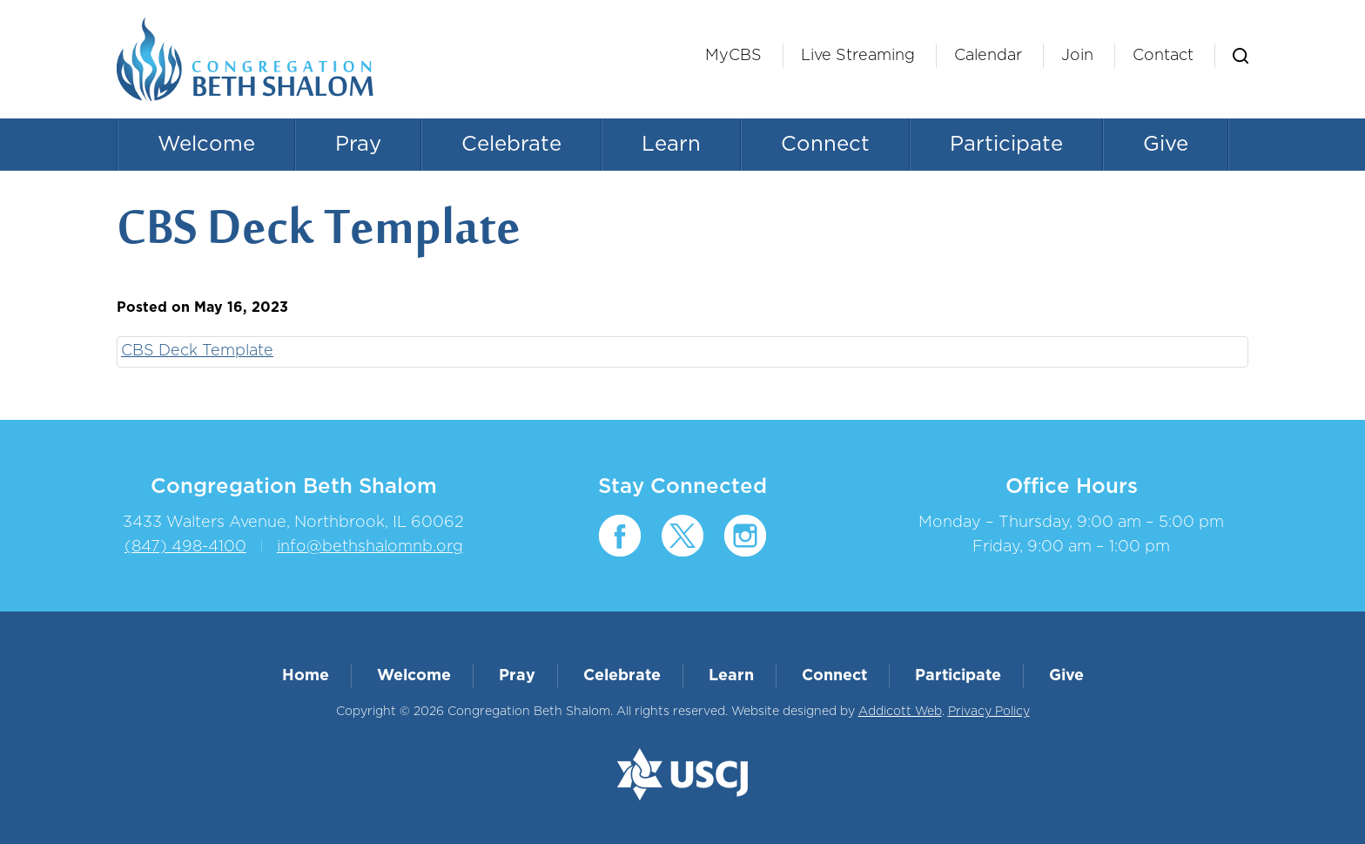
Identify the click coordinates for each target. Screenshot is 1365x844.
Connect (825, 144)
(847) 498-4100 (185, 547)
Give (1165, 144)
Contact (1163, 56)
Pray (358, 144)
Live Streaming (858, 56)
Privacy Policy (989, 712)
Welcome (206, 144)
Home (305, 676)
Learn (671, 144)
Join (1077, 56)
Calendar (988, 56)
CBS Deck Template (197, 351)
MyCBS (733, 56)
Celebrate (511, 144)
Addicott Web (900, 712)
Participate (1006, 144)
